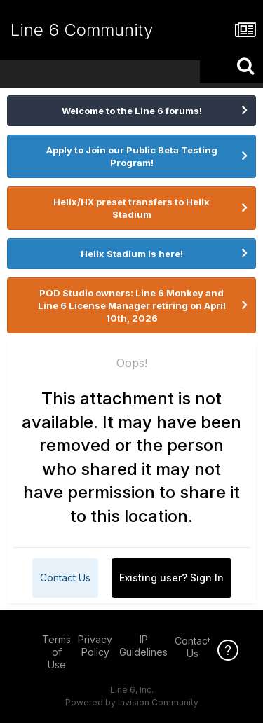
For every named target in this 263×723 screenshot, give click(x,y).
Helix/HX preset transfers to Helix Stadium (131, 208)
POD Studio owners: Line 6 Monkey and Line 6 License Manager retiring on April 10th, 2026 (132, 305)
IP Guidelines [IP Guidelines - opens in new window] (143, 645)
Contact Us (65, 578)
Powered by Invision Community (131, 702)
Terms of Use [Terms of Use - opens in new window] (56, 651)
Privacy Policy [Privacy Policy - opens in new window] (95, 645)
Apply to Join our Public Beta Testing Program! (131, 156)
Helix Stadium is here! (132, 253)
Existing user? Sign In (171, 578)
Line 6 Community (82, 30)
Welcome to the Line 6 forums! (132, 110)
